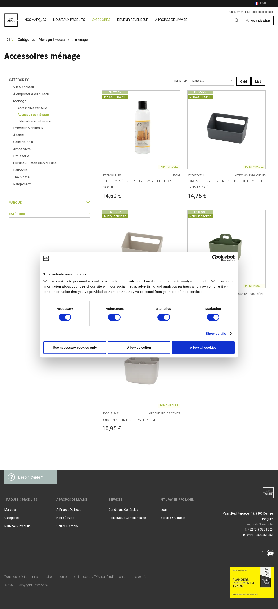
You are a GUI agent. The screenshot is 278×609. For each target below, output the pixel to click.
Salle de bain (23, 142)
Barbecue (20, 170)
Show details (216, 333)
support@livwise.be (260, 524)
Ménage (45, 40)
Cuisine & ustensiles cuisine (35, 163)
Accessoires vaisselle (32, 108)
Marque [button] (49, 202)
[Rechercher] (236, 20)
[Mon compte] (258, 20)
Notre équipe (65, 518)
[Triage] (212, 81)
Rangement (22, 184)
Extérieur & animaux (28, 128)
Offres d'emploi (67, 526)
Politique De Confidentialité (127, 518)
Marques (10, 509)
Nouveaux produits (17, 526)
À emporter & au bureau (31, 94)
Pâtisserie (21, 156)
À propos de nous (68, 509)
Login (164, 509)
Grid (243, 81)
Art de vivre (22, 149)
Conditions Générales (123, 509)
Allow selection (139, 347)
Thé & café (21, 177)
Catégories (27, 40)
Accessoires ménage (71, 40)
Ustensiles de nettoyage (34, 121)
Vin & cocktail (23, 87)
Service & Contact (173, 518)
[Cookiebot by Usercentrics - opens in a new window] (215, 258)
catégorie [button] (49, 214)
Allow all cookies (203, 347)
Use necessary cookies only (75, 347)
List (258, 81)
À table (18, 135)
